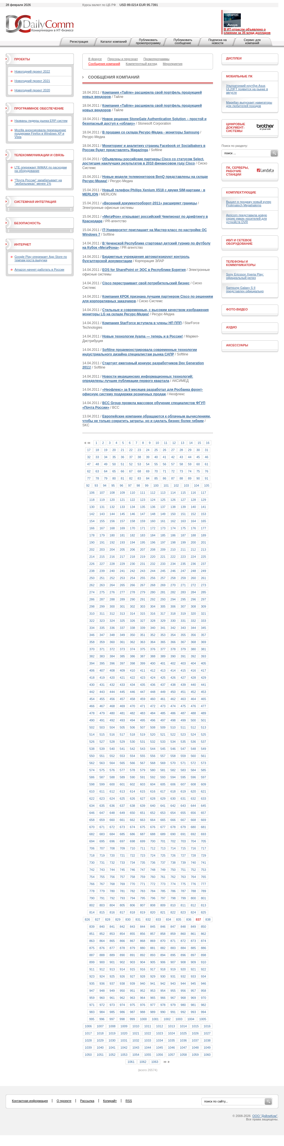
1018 (100, 1033)
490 (91, 720)
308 (193, 606)
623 (102, 798)
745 (122, 869)
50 (114, 464)
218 (132, 556)
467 (102, 706)
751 (183, 869)
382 (91, 656)
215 (102, 556)
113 (162, 492)
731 (102, 862)
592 (152, 777)
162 (173, 521)
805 (122, 905)
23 (139, 450)
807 (142, 905)
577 (122, 770)
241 (122, 571)
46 (206, 457)
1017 (88, 1033)
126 (173, 499)
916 (142, 969)
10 (157, 443)
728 (193, 855)
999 (132, 1019)
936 (102, 983)
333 (203, 620)
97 (129, 485)
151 (183, 514)
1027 (207, 1033)
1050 (88, 1054)
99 (146, 485)
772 (152, 884)
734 (132, 862)
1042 (123, 1047)
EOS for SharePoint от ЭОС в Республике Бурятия (144, 270)
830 (127, 919)
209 (162, 549)
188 (193, 535)
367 (183, 642)
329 (162, 620)
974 (122, 1005)
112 (152, 492)
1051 (100, 1054)
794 (132, 898)
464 (193, 699)
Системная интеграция (35, 201)
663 (142, 820)
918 (162, 969)
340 (152, 627)
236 (193, 563)
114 (173, 492)
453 (203, 692)
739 (183, 862)
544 (152, 748)
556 (152, 756)
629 (162, 798)
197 (162, 542)
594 (173, 777)
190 (91, 542)
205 (122, 549)
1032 (135, 1040)
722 (132, 855)
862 (203, 933)
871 (173, 941)
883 (173, 948)
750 (173, 869)
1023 (159, 1033)
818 (132, 912)
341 (162, 627)
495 (142, 720)
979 (173, 1005)
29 (189, 450)
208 (152, 549)
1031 (123, 1040)
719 (102, 855)
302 (132, 606)
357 (203, 635)
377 (162, 649)
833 (158, 919)
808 (152, 905)
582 (173, 770)
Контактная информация (30, 1100)
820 (152, 912)
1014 (183, 1026)
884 (183, 948)
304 (152, 606)
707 (102, 848)
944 (183, 983)
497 (162, 720)
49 (105, 464)
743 (102, 869)
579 (142, 770)
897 (193, 955)
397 (122, 663)
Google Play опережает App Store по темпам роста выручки (40, 258)
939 (132, 983)
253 (122, 578)
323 (102, 620)
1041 (111, 1047)
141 (203, 507)
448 (152, 692)
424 (152, 677)
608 (193, 784)
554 (132, 756)
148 (152, 514)
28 (181, 450)
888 (102, 955)
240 (112, 571)
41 (164, 457)
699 (142, 841)
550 (91, 756)
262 (91, 585)
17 (89, 450)
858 (162, 933)
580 (152, 770)
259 (183, 578)
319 (183, 613)
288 (112, 599)
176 (193, 528)
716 (193, 848)
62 (89, 471)
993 (193, 1012)
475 (183, 706)
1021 (135, 1033)
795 (142, 898)
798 (173, 898)
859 (173, 933)
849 (193, 926)
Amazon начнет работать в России (39, 269)
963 (132, 997)
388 (152, 656)
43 (181, 457)
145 (122, 514)
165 (203, 521)
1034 (159, 1040)
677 (162, 827)
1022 (147, 1033)
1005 (202, 1019)
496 (152, 720)
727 (183, 855)
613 (122, 791)
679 (183, 827)
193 (122, 542)
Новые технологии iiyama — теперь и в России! (142, 336)
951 (132, 990)
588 (112, 777)
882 (162, 948)
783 (142, 891)
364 (152, 642)
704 (193, 841)
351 (142, 635)
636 (112, 805)
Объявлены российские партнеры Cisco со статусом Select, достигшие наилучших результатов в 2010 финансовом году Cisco (143, 161)
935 (91, 983)
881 (152, 948)
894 (162, 955)
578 (132, 770)
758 (132, 876)
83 (139, 478)
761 (162, 876)
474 (173, 706)
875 (91, 948)
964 (142, 997)
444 (112, 692)
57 (173, 464)
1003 (179, 1019)
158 (132, 521)
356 (193, 635)
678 (173, 827)
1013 (171, 1026)
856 (142, 933)
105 (206, 485)
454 (91, 699)
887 (91, 955)
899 (91, 962)
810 (173, 905)
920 (183, 969)
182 (132, 535)
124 (152, 499)
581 (162, 770)
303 (142, 606)
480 (112, 713)
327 (142, 620)
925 (112, 976)
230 (132, 563)
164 (193, 521)
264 (112, 585)
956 (183, 990)
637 (122, 805)
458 (132, 699)
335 (102, 627)
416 (193, 670)
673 (122, 827)
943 (173, 983)
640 (152, 805)
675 (142, 827)
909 (193, 962)
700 (152, 841)
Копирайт (110, 1100)
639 (142, 805)
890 (122, 955)
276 (112, 592)
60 (198, 464)
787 (183, 891)
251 (102, 578)
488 (193, 713)
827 (97, 919)
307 (183, 606)
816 (112, 912)
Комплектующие (241, 192)
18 (97, 450)
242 (132, 571)
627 (142, 798)
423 (142, 677)
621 (203, 791)
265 (122, 585)
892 (142, 955)
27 (173, 450)
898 (203, 955)
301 (122, 606)
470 (132, 706)
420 (112, 677)
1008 (111, 1026)
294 (173, 599)
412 (152, 670)
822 (173, 912)
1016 (207, 1026)
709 (122, 848)
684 (112, 834)
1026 (195, 1033)
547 (183, 748)
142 (91, 514)
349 (122, 635)
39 (147, 457)
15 (199, 443)
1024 (171, 1033)
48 (97, 464)
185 (162, 535)
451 (183, 692)
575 (102, 770)
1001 (155, 1019)
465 (203, 699)
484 (152, 713)
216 (112, 556)
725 (162, 855)
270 (173, 585)
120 (112, 499)
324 (112, 620)
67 (131, 471)
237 (203, 563)
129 (203, 499)
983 (91, 1012)
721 (122, 855)
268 (152, 585)
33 (97, 457)
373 (122, 649)
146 (132, 514)
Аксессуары (237, 345)
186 (173, 535)
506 (132, 727)
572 (193, 763)
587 (102, 777)
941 (152, 983)
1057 (171, 1054)
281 (162, 592)
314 (132, 613)
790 (91, 898)
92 (87, 485)
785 (162, 891)
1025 (183, 1033)
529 (122, 741)
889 (112, 955)
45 (198, 457)
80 (114, 478)
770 (132, 884)
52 (131, 464)
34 (105, 457)
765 (203, 876)
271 (183, 585)
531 (142, 741)
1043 (135, 1047)
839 (91, 926)
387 (142, 656)
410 (132, 670)
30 (198, 450)
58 (181, 464)
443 (102, 692)
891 (132, 955)
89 (189, 478)
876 (102, 948)
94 (104, 485)
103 (186, 485)
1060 (207, 1054)
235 (183, 563)
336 (112, 627)
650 (132, 812)
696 (112, 841)
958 (203, 990)
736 (152, 862)
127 (183, 499)
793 (122, 898)
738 (173, 862)
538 (91, 748)
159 (142, 521)
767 (102, 884)
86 (164, 478)
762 (173, 876)
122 (132, 499)
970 (203, 997)
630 (173, 798)
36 (122, 457)
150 (173, 514)
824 (193, 912)
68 (139, 471)
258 (173, 578)
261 (203, 578)
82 (131, 478)
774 (173, 884)
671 (102, 827)
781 (122, 891)
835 (178, 919)
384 (112, 656)
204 (112, 549)
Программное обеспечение (39, 108)
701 (162, 841)
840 (102, 926)
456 (112, 699)
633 (203, 798)
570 (173, 763)
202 (91, 549)
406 (91, 670)
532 (152, 741)
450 (173, 692)
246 (173, 571)
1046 (171, 1047)
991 (173, 1012)
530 (132, 741)
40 (156, 457)
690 (173, 834)
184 (152, 535)
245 (162, 571)
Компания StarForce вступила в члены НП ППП (142, 323)
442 (91, 692)
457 (122, 699)
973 (112, 1005)
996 (102, 1019)
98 (138, 485)
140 (193, 507)
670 (91, 827)
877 (112, 948)
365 (162, 642)
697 (122, 841)
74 (189, 471)
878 (122, 948)
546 (173, 748)
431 (102, 684)
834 (168, 919)
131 (102, 507)
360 (112, 642)
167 (102, 528)
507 (142, 727)
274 (91, 592)
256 (152, 578)
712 (152, 848)
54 (147, 464)
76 (206, 471)
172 (152, 528)
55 (156, 464)
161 (162, 521)
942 (162, 983)
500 (193, 720)
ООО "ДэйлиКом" (264, 1116)
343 (183, 627)
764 (193, 876)
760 (152, 876)
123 (142, 499)
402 (173, 663)
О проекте (64, 1100)
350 (132, 635)
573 (203, 763)
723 (142, 855)
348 (112, 635)
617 (162, 791)
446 (132, 692)
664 (152, 820)
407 (102, 670)
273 (203, 585)
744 (112, 869)
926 (122, 976)
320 (193, 613)
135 (142, 507)
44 (189, 457)
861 (193, 933)
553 (122, 756)
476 (193, 706)
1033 (147, 1040)
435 (142, 684)
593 (162, 777)
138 (173, 507)
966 (162, 997)
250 (91, 578)
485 (162, 713)
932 (183, 976)
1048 (195, 1047)
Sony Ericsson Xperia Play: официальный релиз (245, 276)
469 (122, 706)
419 (102, 677)
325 (122, 620)
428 (193, 677)
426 (173, 677)
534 (173, 741)
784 (152, 891)
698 (132, 841)
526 (91, 741)
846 (162, 926)
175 (183, 528)
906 (162, 962)
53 (139, 464)
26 (164, 450)
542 (132, 748)
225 (203, 556)
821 (162, 912)
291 (142, 599)
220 (152, 556)
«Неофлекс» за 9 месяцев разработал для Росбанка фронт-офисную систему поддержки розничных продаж (142, 392)
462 (173, 699)
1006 (88, 1026)
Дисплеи (234, 58)
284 (193, 592)
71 (164, 471)
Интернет (22, 244)
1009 (123, 1026)
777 (203, 884)
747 (142, 869)
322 (91, 620)
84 (147, 478)
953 (152, 990)
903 (132, 962)
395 (102, 663)
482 (132, 713)
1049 (207, 1047)
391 (183, 656)
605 (162, 784)
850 (203, 926)
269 (162, 585)
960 (102, 997)
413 (162, 670)
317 (162, 613)
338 (132, 627)
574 (91, 770)
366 (173, 642)
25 (156, 450)
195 (142, 542)
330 (173, 620)
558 (173, 756)
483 (142, 713)
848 (183, 926)
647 (102, 812)
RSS (129, 1100)
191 (102, 542)
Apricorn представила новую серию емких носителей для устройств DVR (246, 218)
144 (112, 514)
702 (173, 841)
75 (198, 471)
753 (203, 869)
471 (142, 706)
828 (107, 919)
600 (112, 784)
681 (203, 827)
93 (96, 485)
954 (162, 990)
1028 (88, 1040)
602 (132, 784)
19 (105, 450)
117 (203, 492)
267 (142, 585)
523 (183, 734)
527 (102, 741)
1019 (111, 1033)
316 (152, 613)
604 (152, 784)
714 (173, 848)
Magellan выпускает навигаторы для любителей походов (249, 104)
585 (203, 770)
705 (203, 841)
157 (122, 521)
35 (114, 457)
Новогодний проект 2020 (32, 90)
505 (122, 727)
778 (91, 891)
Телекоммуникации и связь (39, 155)
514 (91, 734)
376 (152, 649)
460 (152, 699)
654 (173, 812)
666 (173, 820)
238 (91, 571)
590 (132, 777)
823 (183, 912)
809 (162, 905)
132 (112, 507)
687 (142, 834)
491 (102, 720)
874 (203, 941)
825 (203, 912)
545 (162, 748)
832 (148, 919)
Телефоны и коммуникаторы (241, 263)
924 (102, 976)
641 (162, 805)
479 (102, 713)
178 (91, 535)
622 (91, 798)
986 (122, 1012)
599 (102, 784)
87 (173, 478)
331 (183, 620)
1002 (167, 1019)
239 (102, 571)
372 (112, 649)
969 (193, 997)
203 (102, 549)
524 (193, 734)
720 (112, 855)
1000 (143, 1019)
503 (102, 727)
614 (132, 791)
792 (112, 898)
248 (193, 571)
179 (102, 535)
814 (91, 912)
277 (122, 592)
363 (142, 642)
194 (132, 542)
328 (152, 620)
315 (142, 613)
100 (155, 485)
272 (193, 585)
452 (193, 692)
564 (112, 763)
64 (105, 471)
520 (152, 734)
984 (102, 1012)
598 (91, 784)
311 (102, 613)
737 (162, 862)
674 (132, 827)
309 (203, 606)
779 (102, 891)
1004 (190, 1019)
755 (102, 876)
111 (142, 492)
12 (174, 443)
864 (102, 941)
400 (152, 663)
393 (203, 656)
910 (203, 962)
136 (152, 507)
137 (162, 507)
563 (102, 763)
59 (189, 464)
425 (162, 677)
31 (206, 450)
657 (203, 812)
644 (193, 805)
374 (132, 649)
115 (183, 492)
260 (193, 578)
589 (122, 777)
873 (193, 941)
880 (142, 948)
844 (142, 926)
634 (91, 805)
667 (183, 820)
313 (122, 613)
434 (132, 684)
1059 (195, 1054)
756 (112, 876)
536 (193, 741)
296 (193, 599)
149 (162, 514)
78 (97, 478)
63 (97, 471)
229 (122, 563)
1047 (183, 1047)
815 (102, 912)
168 (112, 528)
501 (203, 720)
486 (173, 713)
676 (152, 827)
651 (142, 812)
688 (152, 834)
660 (112, 820)
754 (91, 876)
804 (112, 905)
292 (152, 599)
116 (193, 492)
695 (102, 841)
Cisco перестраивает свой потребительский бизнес (146, 283)
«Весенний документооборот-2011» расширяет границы (149, 203)
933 (193, 976)
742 (91, 869)
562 (91, 763)
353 (162, 635)
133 (122, 507)
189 (203, 535)
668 (193, 820)
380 (193, 649)
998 (122, 1019)
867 (132, 941)
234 (173, 563)
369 (203, 642)
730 (91, 862)
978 (162, 1005)
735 (142, 862)
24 (147, 450)
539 (102, 748)
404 (193, 663)
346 (91, 635)
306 (173, 606)
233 (162, 563)
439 (183, 684)
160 (152, 521)
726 (173, 855)
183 (142, 535)
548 (193, 748)
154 (91, 521)
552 (112, 756)
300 (112, 606)
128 (193, 499)
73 (181, 471)
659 (102, 820)
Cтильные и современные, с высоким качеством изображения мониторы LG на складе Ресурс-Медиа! (145, 312)
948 (102, 990)
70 (156, 471)
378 (173, 649)
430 (91, 684)
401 (162, 663)
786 (173, 891)
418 (91, 677)
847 (173, 926)
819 (142, 912)
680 (193, 827)
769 (122, 884)
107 (102, 492)
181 (122, 535)
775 (183, 884)
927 (132, 976)
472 (152, 706)
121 (122, 499)
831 (138, 919)
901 (112, 962)
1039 (88, 1047)
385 (122, 656)
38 (139, 457)
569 (162, 763)
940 (142, 983)
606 (173, 784)
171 (142, 528)
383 (102, 656)
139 (183, 507)
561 (203, 756)
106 (91, 492)
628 (152, 798)
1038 (207, 1040)
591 (142, 777)
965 (152, 997)
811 (183, 905)
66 (122, 471)
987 (132, 1012)
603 (142, 784)
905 (152, 962)
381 (203, 649)
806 (132, 905)
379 (183, 649)
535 (183, 741)
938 (122, 983)
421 (122, 677)
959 (91, 997)
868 (142, 941)
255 (142, 578)
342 (173, 627)
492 (112, 720)
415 (183, 670)
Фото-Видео (237, 309)
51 (122, 464)
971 (91, 1005)
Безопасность (27, 223)
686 (132, 834)
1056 (159, 1054)
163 (183, 521)
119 (102, 499)
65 (114, 471)
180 (112, 535)
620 (193, 791)
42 (173, 457)
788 (193, 891)
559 (183, 756)
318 (173, 613)
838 (207, 919)
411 (142, 670)
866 (122, 941)
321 (203, 613)
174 (173, 528)
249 (203, 571)
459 (142, 699)
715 (183, 848)
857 (152, 933)
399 (142, 663)
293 (162, 599)
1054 (135, 1054)
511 (183, 727)
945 (193, 983)
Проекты (22, 59)
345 (203, 627)
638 (132, 805)
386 (132, 656)
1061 (131, 1061)
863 (91, 941)
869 (152, 941)
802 (91, 905)
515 (102, 734)
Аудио (231, 327)
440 (193, 684)
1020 (123, 1033)
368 (193, 642)
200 (193, 542)
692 (193, 834)
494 (132, 720)
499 (183, 720)
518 (132, 734)
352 (152, 635)
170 (132, 528)
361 (122, 642)
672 (112, 827)
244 (152, 571)
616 (152, 791)
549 (203, 748)
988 (142, 1012)
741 (203, 862)
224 (193, 556)
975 (132, 1005)
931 (173, 976)
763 (183, 876)
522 (173, 734)
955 (173, 990)
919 (173, 969)
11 (165, 443)
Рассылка (87, 1100)
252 (112, 578)
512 (193, 727)
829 (117, 919)
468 (112, 706)
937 (112, 983)
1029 (100, 1040)
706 (91, 848)
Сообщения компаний (113, 77)
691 (183, 834)
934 (203, 976)
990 (162, 1012)
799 (183, 898)
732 (112, 862)
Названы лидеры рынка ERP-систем (40, 120)
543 (142, 748)
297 (203, 599)
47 (89, 464)
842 (122, 926)
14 (191, 443)
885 (193, 948)
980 (183, 1005)
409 (122, 670)
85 (156, 478)
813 (203, 905)
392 (193, 656)
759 (142, 876)
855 (132, 933)
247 (183, 571)
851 (91, 933)
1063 (154, 1061)
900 (102, 962)
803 (102, 905)
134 (132, 507)
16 (207, 443)
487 (183, 713)
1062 (142, 1061)
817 (122, 912)
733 (122, 862)
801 (203, 898)
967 (173, 997)
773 (162, 884)
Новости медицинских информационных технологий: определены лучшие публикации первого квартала (137, 379)
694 (91, 841)
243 (142, 571)
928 (142, 976)
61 (206, 464)
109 (122, 492)
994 (203, 1012)
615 (142, 791)
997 (111, 1019)
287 (102, 599)
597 (203, 777)
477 (203, 706)
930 (162, 976)
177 (203, 528)
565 (122, 763)
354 (173, 635)
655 (183, 812)
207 (142, 549)
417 (203, 670)
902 (122, 962)
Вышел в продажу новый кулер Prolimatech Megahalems (248, 203)
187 (183, 535)
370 (91, 649)
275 (102, 592)
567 (142, 763)
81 (122, 478)
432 (112, 684)
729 (203, 855)
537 (203, 741)
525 (203, 734)
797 (162, 898)
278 (132, 592)
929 (152, 976)
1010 (135, 1026)
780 (112, 891)
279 (142, 592)
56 (164, 464)
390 (173, 656)
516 (112, 734)
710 (132, 848)
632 (193, 798)
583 (183, 770)
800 (193, 898)
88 (181, 478)
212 (193, 549)
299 (102, 606)
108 (112, 492)
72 (173, 471)
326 (132, 620)
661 (122, 820)
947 (91, 990)
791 (102, 898)
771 (142, 884)
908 (183, 962)
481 (122, 713)
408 (112, 670)
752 (193, 869)
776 (193, 884)
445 (122, 692)
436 (152, 684)
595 (183, 777)
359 (102, 642)
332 (193, 620)
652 (152, 812)
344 (193, 627)
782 (132, 891)
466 (91, 706)
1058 (183, 1054)
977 (152, 1005)
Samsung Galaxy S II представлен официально (245, 289)
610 (91, 791)
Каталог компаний (114, 41)
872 (183, 941)
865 (112, 941)
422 (132, 677)
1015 (195, 1026)
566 (132, 763)
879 (132, 948)
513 (203, 727)
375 (142, 649)
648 (112, 812)
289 (122, 599)
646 (91, 812)
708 (112, 848)
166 (91, 528)
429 (203, 677)
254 (132, 578)
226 (91, 563)
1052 (111, 1054)
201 (203, 542)
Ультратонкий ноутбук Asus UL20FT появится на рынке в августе (247, 89)
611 (102, 791)
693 (203, 834)
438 (173, 684)
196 (152, 542)
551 (102, 756)
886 (203, 948)
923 (91, 976)
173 (162, 528)
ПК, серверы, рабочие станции (237, 171)
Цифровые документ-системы (235, 127)
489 (203, 713)
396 (112, 663)
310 (91, 613)
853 (112, 933)
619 (183, 791)
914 (122, 969)
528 (112, 741)
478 (91, 713)
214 (91, 556)
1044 (147, 1047)
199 (183, 542)
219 (142, 556)
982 (203, 1005)
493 (122, 720)
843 (132, 926)
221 (162, 556)
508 (152, 727)
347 (102, 635)
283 (183, 592)
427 (183, 677)
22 (131, 450)
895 (173, 955)
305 (162, 606)
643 (183, 805)
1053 (123, 1054)
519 (142, 734)
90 (198, 478)
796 (152, 898)
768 (112, 884)
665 (162, 820)
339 (142, 627)
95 (113, 485)
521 (162, 734)
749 (162, 869)
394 (91, 663)
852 (102, 933)
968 (183, 997)
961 (112, 997)
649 (122, 812)
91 (206, 478)
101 (166, 485)
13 (182, 443)
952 (142, 990)
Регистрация (79, 41)
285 (203, 592)
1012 (159, 1026)
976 (142, 1005)
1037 (195, 1040)
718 (91, 855)
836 (188, 919)
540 (112, 748)
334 (91, 627)
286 (91, 599)
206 (132, 549)
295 (183, 599)
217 (122, 556)
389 (162, 656)
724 (152, 855)
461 (162, 699)
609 (203, 784)
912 (102, 969)
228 (112, 563)
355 (183, 635)
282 (173, 592)
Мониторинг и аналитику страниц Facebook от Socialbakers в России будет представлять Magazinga (143, 148)
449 (162, 692)
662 (132, 820)
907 (173, 962)
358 (91, 642)
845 (152, 926)
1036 (183, 1040)
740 (193, 862)
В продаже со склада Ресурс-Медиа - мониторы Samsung (150, 132)
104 (196, 485)
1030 (111, 1040)
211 (183, 549)
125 (162, 499)
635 (102, 805)
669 (203, 820)
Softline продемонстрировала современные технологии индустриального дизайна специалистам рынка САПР (139, 352)
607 (183, 784)
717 (203, 848)
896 (183, 955)
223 (183, 556)
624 (112, 798)
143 (102, 514)
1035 (171, 1040)
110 (132, 492)
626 (132, 798)
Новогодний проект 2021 (32, 81)
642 (173, 805)
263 (102, 585)
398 (132, 663)
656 (193, 812)
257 (162, 578)
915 (132, 969)
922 (203, 969)
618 (173, 791)
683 (102, 834)
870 (162, 941)
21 (122, 450)
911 (91, 969)
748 (152, 869)
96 (121, 485)
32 (89, 457)
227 (102, 563)
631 (183, 798)
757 (122, 876)
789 (203, 891)
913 (112, 969)
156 (112, 521)
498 (173, 720)
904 (142, 962)
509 (162, 727)
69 (147, 471)
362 (132, 642)
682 (91, 834)
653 (162, 812)
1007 (100, 1026)
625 (122, 798)
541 (122, 748)
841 (112, 926)
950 (122, 990)
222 (173, 556)
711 (142, 848)
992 (183, 1012)
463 (183, 699)
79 (105, 478)
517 (122, 734)
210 (173, 549)
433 (122, 684)
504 (112, 727)
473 (162, 706)
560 (193, 756)
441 (203, 684)
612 (112, 791)
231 (142, 563)
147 (142, 514)
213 (203, 549)
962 (122, 997)
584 (193, 770)
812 (193, 905)
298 (91, 606)
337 (122, 627)
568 (152, 763)
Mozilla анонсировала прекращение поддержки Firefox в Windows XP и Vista (40, 133)
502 (91, 727)
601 (122, 784)
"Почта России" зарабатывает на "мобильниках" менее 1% (38, 181)
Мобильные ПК (239, 76)
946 (203, 983)
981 (193, 1005)
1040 (100, 1047)
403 (183, 663)
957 (193, 990)
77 (89, 478)
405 (203, 663)
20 (114, 450)
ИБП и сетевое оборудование (239, 241)
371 (102, 649)
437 (162, 684)
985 (112, 1012)
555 (142, 756)
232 (152, 563)
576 (112, 770)
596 (193, 777)
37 (131, 457)
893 (152, 955)
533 (162, 741)
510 (173, 727)
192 (112, 542)
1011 (147, 1026)
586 (91, 777)
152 (193, 514)
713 (162, 848)
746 (132, 869)
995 (91, 1019)
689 (162, 834)
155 (102, 521)
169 (122, 528)
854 (122, 933)
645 (203, 805)
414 (173, 670)
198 (173, 542)
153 (203, 514)
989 (152, 1012)
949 (112, 990)
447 (142, 692)
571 (183, 763)
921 (193, 969)
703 (183, 841)
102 (176, 485)
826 (87, 919)
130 (91, 507)
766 (91, 884)
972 (102, 1005)
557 (162, 756)
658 (91, 820)
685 (122, 834)
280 (152, 592)
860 (183, 933)
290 (132, 599)
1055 (147, 1054)
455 (102, 699)
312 (112, 613)
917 (152, 969)
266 (132, 585)
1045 (159, 1047)
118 (91, 499)
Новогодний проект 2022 (32, 71)
